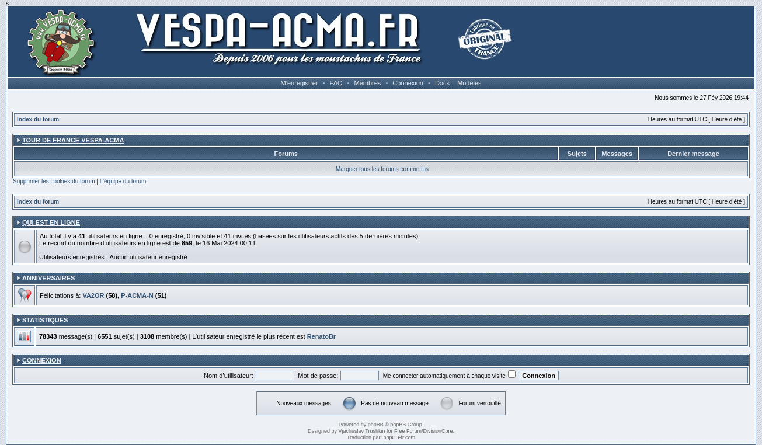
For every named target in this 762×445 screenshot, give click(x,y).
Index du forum (38, 119)
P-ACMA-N (137, 295)
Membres (367, 82)
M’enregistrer (299, 82)
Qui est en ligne (51, 222)
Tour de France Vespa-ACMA (73, 140)
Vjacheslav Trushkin (361, 431)
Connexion (407, 82)
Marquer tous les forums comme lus (382, 169)
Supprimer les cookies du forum (54, 181)
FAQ (336, 82)
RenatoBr (321, 336)
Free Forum (408, 431)
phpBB (376, 424)
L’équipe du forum (123, 181)
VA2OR (93, 295)
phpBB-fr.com (400, 437)
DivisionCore (438, 431)
